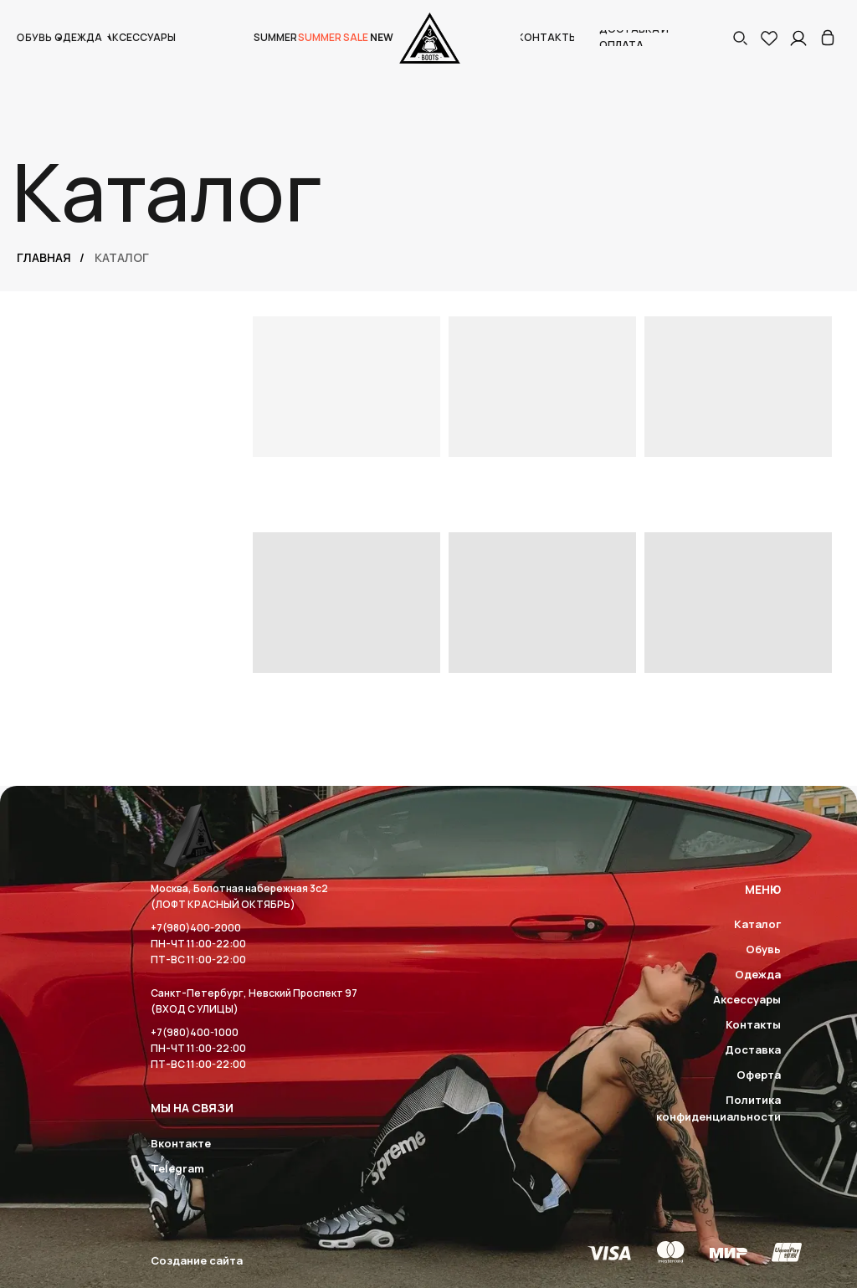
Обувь (763, 949)
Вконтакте (181, 1143)
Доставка (753, 1049)
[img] (827, 37)
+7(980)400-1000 (195, 1032)
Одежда (758, 974)
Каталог (757, 923)
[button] (739, 37)
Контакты (753, 1024)
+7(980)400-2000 (196, 928)
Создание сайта (197, 1260)
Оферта (758, 1074)
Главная (44, 257)
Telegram (177, 1168)
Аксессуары (747, 999)
